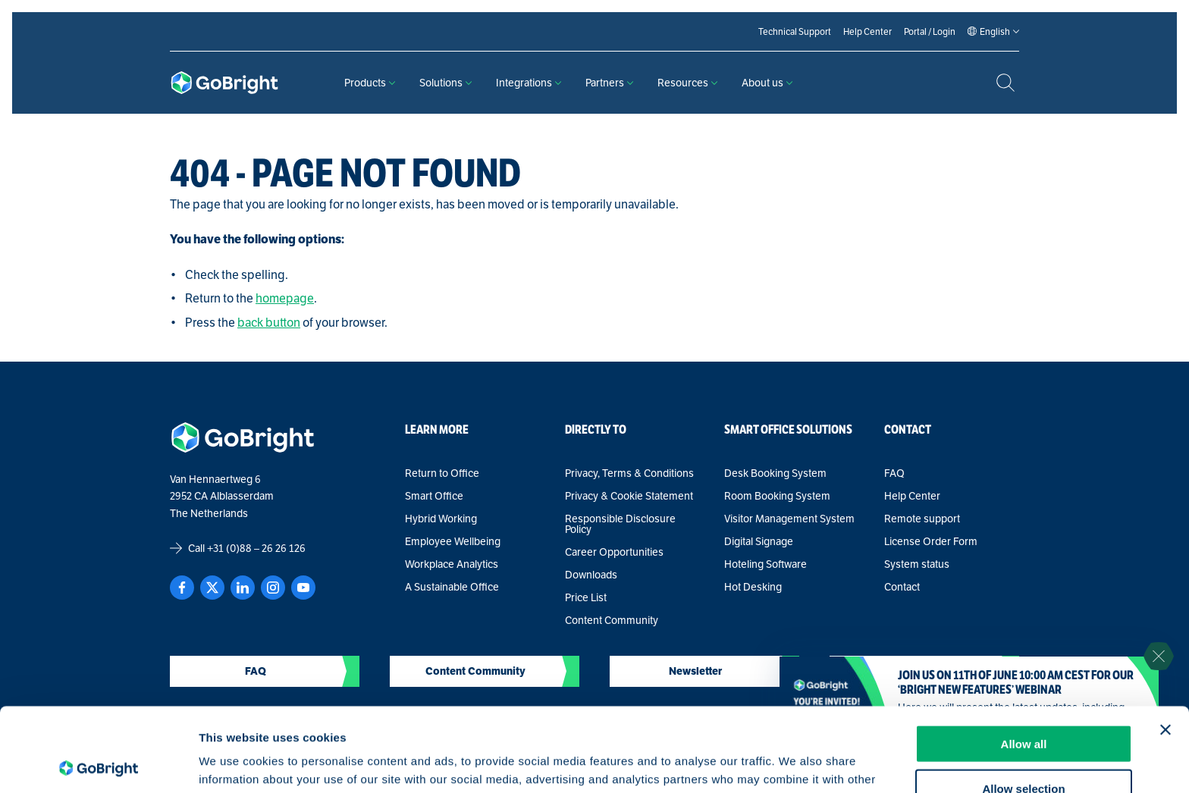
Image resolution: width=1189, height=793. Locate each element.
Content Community (611, 620)
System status (916, 564)
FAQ (894, 473)
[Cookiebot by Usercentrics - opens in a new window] (98, 763)
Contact (902, 586)
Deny (1024, 748)
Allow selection (1023, 704)
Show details (796, 763)
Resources (687, 82)
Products (369, 82)
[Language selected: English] (995, 32)
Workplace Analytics (451, 564)
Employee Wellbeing (452, 541)
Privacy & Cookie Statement (629, 496)
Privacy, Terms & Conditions (629, 473)
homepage (285, 298)
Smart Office (434, 496)
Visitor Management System (789, 518)
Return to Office (442, 473)
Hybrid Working (441, 518)
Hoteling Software (765, 564)
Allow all (1024, 660)
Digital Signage (758, 541)
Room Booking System (777, 496)
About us (767, 82)
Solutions (445, 82)
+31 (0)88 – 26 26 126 (256, 548)
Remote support (922, 518)
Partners (609, 82)
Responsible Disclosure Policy (620, 523)
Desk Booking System (775, 473)
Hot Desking (753, 586)
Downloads (591, 574)
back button (268, 323)
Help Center (912, 496)
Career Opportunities (614, 552)
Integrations (528, 82)
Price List (586, 597)
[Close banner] (1165, 646)
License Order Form (930, 541)
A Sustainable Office (452, 586)
